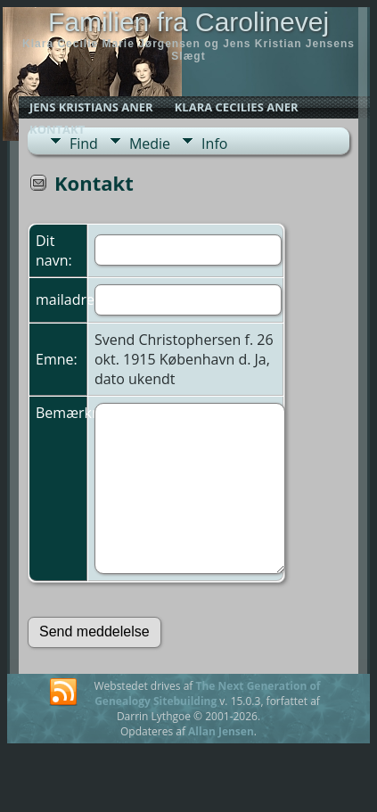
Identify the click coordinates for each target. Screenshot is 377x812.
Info (214, 143)
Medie (149, 143)
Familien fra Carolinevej (188, 22)
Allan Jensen (221, 731)
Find (84, 143)
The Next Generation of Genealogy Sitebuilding (207, 693)
